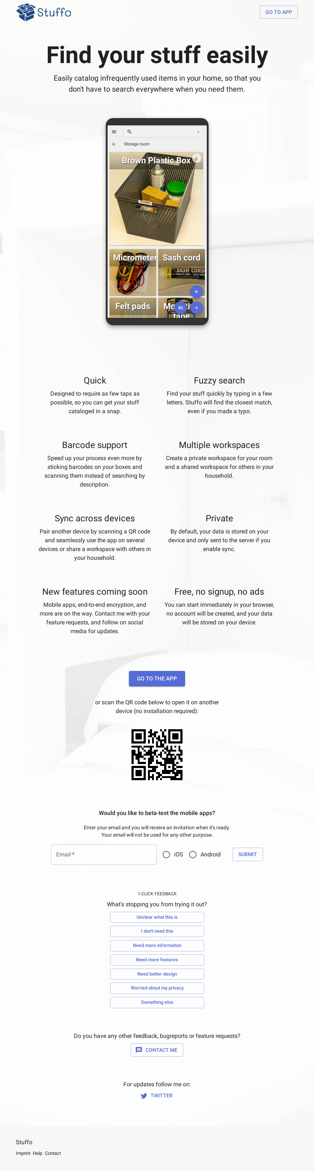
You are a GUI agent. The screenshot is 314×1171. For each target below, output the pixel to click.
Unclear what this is (157, 917)
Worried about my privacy (157, 988)
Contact (53, 1153)
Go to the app (157, 678)
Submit (248, 854)
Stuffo (24, 1142)
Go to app (278, 12)
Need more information (157, 945)
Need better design (157, 974)
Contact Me (157, 1050)
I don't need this (157, 931)
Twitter (157, 1095)
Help (37, 1153)
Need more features (157, 960)
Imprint (23, 1153)
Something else (157, 1002)
